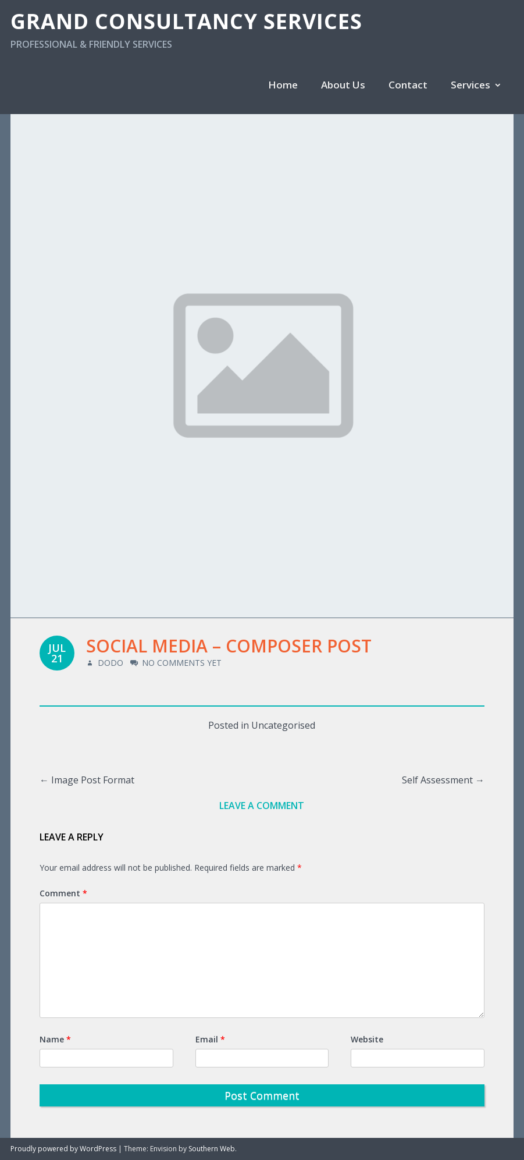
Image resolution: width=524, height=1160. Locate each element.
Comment (63, 893)
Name (55, 1039)
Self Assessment (443, 780)
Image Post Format (87, 780)
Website (367, 1039)
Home (283, 84)
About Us (343, 84)
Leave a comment (261, 805)
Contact (407, 84)
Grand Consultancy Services (186, 21)
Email (210, 1039)
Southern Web (211, 1149)
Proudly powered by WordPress (63, 1149)
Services (470, 84)
